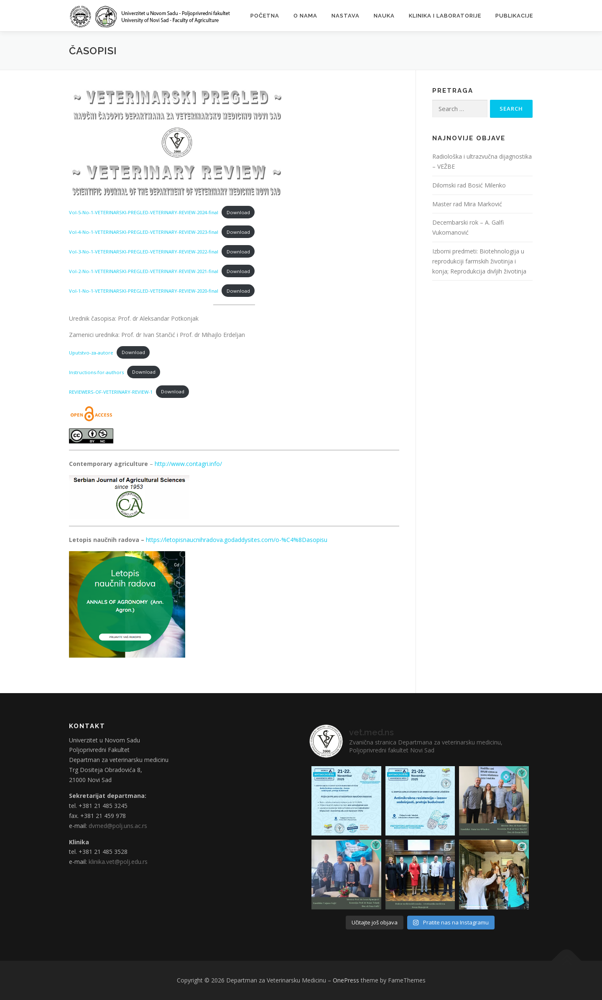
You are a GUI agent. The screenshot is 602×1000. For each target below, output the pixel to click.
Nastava (346, 16)
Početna (264, 16)
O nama (305, 16)
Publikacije (514, 16)
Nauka (384, 16)
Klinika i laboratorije (445, 16)
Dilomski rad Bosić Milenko (469, 185)
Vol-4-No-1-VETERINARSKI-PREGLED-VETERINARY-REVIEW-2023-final (143, 232)
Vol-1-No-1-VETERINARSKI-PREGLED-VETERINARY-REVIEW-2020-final (143, 291)
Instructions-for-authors (96, 372)
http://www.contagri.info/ (188, 464)
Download (238, 212)
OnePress (346, 980)
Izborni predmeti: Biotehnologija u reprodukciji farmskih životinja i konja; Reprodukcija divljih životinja (479, 261)
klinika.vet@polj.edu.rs (118, 862)
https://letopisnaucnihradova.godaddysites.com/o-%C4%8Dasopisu (236, 540)
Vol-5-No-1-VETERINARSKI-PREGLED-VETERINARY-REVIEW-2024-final (143, 212)
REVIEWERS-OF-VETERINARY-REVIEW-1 (111, 391)
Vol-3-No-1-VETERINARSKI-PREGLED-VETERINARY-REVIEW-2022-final (143, 251)
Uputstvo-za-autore (91, 352)
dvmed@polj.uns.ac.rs (118, 826)
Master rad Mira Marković (467, 204)
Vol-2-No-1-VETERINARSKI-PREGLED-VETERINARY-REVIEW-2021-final (143, 271)
